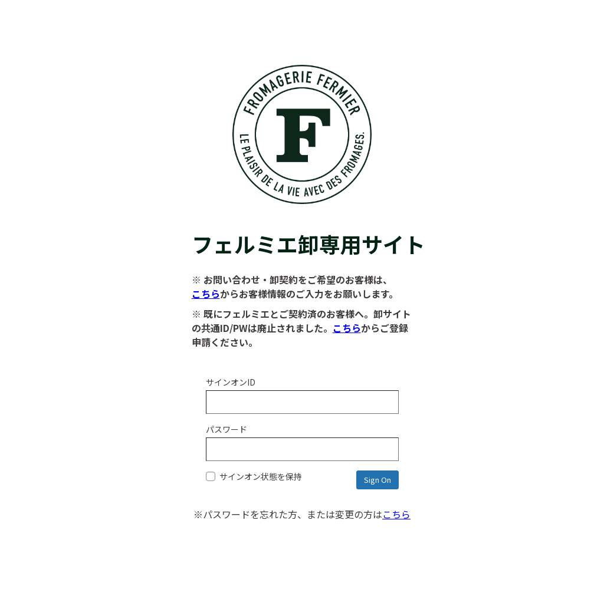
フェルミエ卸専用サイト (302, 229)
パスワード (226, 429)
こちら (206, 294)
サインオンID (230, 382)
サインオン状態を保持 (254, 476)
